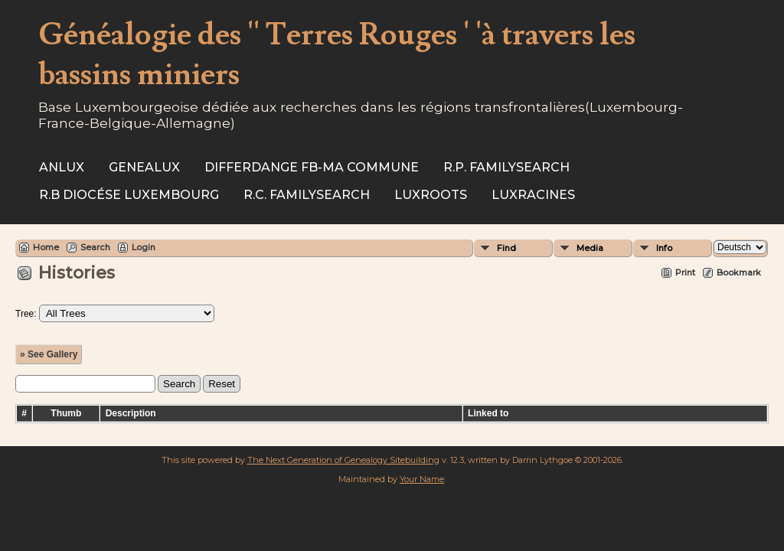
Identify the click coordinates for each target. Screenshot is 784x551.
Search (95, 247)
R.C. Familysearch (306, 194)
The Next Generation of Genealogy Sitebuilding (343, 460)
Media (590, 248)
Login (143, 247)
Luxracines (533, 194)
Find (506, 248)
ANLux (61, 167)
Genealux (144, 167)
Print (685, 272)
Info (664, 248)
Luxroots (430, 194)
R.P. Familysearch (506, 167)
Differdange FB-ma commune (311, 167)
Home (46, 247)
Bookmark (739, 272)
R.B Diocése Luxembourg (129, 194)
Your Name (422, 479)
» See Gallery (48, 354)
